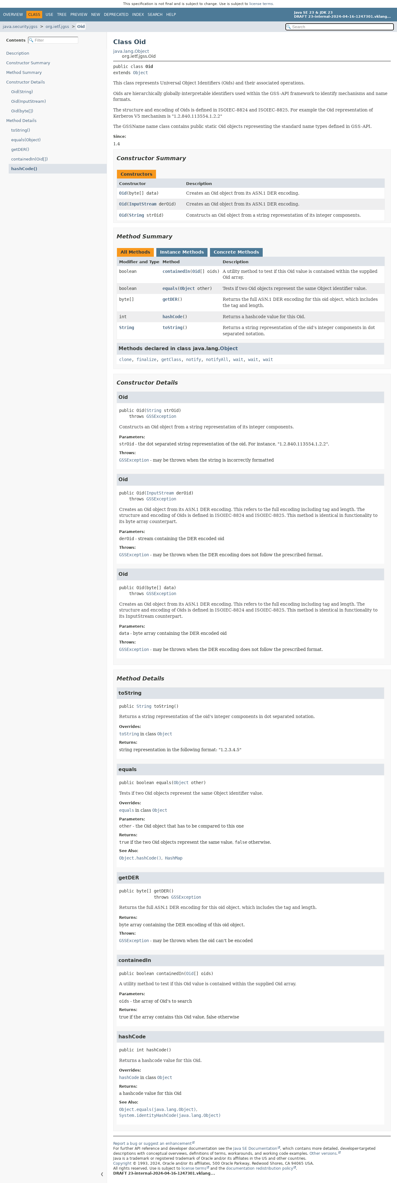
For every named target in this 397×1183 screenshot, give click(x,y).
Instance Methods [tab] (182, 252)
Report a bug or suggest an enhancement (152, 1143)
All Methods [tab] (135, 252)
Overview (13, 14)
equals (170, 288)
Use (49, 14)
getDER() (20, 149)
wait (238, 359)
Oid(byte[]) (22, 111)
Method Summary (24, 72)
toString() (20, 130)
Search (155, 14)
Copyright (122, 1163)
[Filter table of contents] (53, 40)
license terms (261, 4)
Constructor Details (25, 82)
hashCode (172, 316)
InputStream (142, 203)
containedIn (176, 271)
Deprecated (116, 14)
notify (193, 359)
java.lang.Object (131, 51)
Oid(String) (22, 91)
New (95, 14)
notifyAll (217, 359)
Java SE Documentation (255, 1148)
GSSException (161, 416)
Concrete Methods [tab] (236, 252)
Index (138, 14)
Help (171, 14)
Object (140, 72)
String (136, 215)
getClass (171, 359)
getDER (170, 299)
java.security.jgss (20, 26)
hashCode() (24, 168)
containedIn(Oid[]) (29, 159)
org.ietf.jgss (57, 26)
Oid (81, 26)
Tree (62, 14)
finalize (146, 359)
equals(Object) (26, 140)
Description (17, 53)
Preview (78, 14)
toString (172, 327)
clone (125, 359)
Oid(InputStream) (28, 101)
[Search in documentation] (339, 26)
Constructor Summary (28, 63)
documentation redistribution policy (259, 1168)
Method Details (21, 120)
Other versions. (324, 1153)
